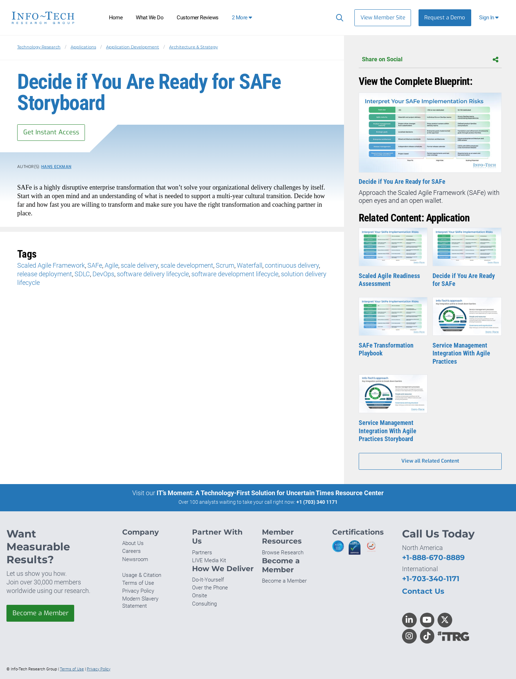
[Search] (338, 17)
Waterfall (249, 265)
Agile (111, 265)
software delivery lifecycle (153, 274)
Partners (202, 552)
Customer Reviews (198, 17)
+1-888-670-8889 (433, 557)
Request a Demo (444, 17)
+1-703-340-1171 (430, 578)
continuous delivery (292, 265)
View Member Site (382, 17)
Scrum (225, 265)
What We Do (149, 17)
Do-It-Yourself (208, 580)
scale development (187, 265)
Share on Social (430, 59)
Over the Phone (210, 587)
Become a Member (40, 613)
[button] (489, 18)
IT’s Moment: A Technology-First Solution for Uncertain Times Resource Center (270, 493)
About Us (133, 543)
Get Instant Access (51, 132)
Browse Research (283, 552)
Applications (83, 46)
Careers (131, 551)
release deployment (44, 274)
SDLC (82, 274)
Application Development (132, 46)
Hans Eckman (56, 167)
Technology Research (39, 46)
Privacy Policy (138, 591)
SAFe (94, 265)
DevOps (103, 274)
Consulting (204, 604)
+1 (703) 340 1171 (317, 502)
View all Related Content (430, 461)
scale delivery (139, 265)
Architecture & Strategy (193, 46)
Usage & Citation (141, 575)
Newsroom (135, 559)
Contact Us (423, 591)
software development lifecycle (234, 274)
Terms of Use (138, 583)
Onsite (199, 596)
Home (116, 17)
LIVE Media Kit (209, 560)
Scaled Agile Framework (51, 265)
